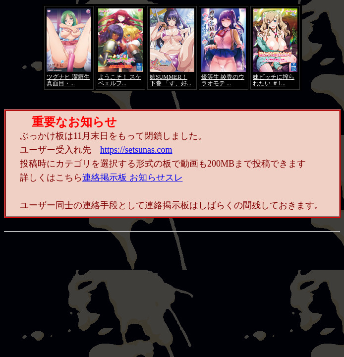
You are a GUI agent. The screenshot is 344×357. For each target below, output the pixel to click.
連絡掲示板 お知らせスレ (132, 177)
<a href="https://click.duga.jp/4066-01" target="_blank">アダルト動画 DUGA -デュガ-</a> (172, 47)
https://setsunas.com (136, 150)
